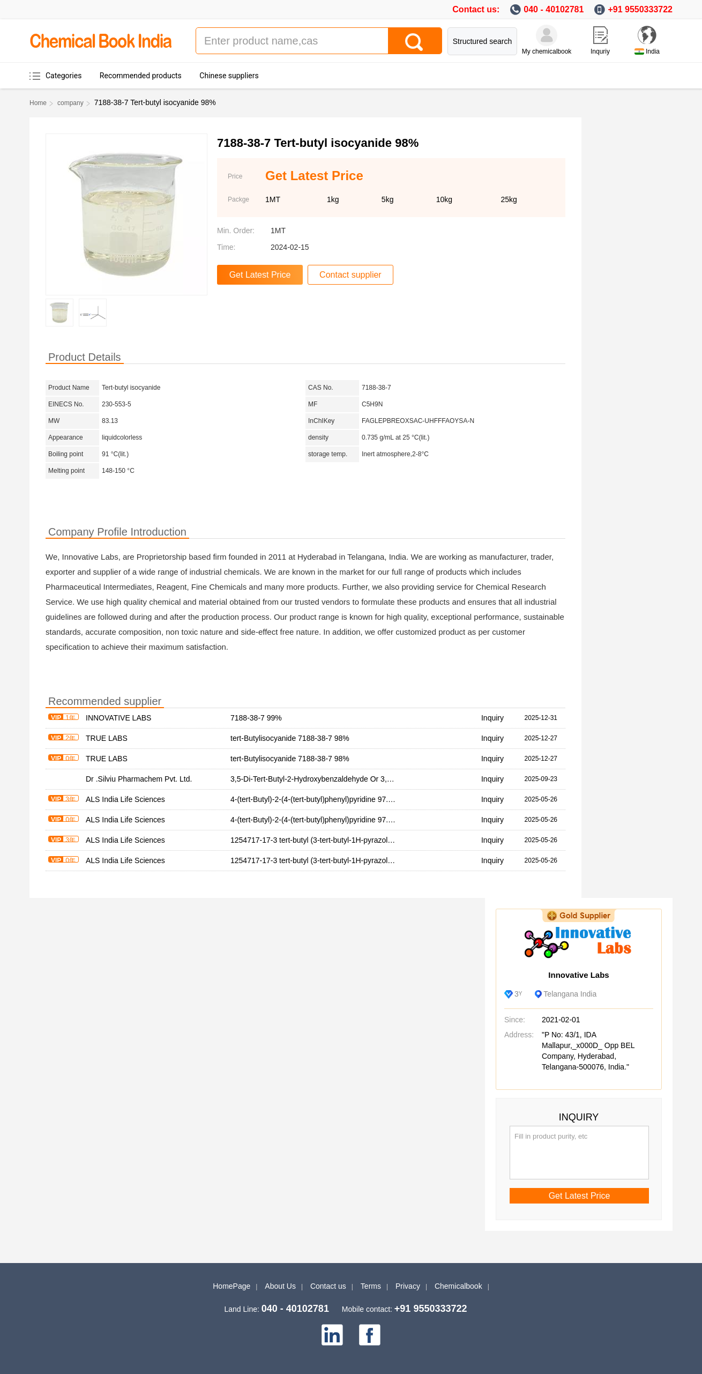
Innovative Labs (578, 974)
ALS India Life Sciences (125, 799)
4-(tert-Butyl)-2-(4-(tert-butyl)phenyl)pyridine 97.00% (316, 799)
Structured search (482, 41)
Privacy (407, 1286)
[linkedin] (332, 1335)
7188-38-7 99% (256, 718)
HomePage (231, 1286)
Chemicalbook (458, 1286)
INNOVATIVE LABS (118, 718)
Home (38, 103)
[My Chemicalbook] (546, 35)
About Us (280, 1286)
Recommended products (141, 75)
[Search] (415, 41)
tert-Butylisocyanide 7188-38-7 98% (289, 738)
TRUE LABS (107, 738)
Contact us (328, 1286)
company (70, 103)
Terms (371, 1286)
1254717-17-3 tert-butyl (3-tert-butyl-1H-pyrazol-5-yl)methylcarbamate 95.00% (360, 840)
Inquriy (600, 51)
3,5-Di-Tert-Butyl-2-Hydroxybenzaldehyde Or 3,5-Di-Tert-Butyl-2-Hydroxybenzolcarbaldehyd (382, 779)
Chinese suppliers (228, 75)
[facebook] (369, 1335)
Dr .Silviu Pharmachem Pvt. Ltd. (139, 779)
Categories (63, 75)
